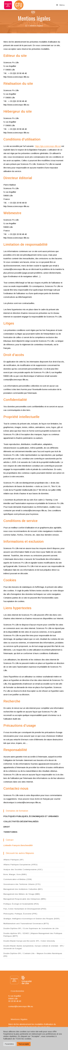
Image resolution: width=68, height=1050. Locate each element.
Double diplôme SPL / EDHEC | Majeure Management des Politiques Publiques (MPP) (32, 934)
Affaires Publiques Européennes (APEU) (20, 865)
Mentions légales (36, 26)
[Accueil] (26, 26)
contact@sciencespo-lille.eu (20, 1006)
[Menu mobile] (60, 5)
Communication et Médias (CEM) (17, 879)
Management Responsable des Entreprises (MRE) (24, 899)
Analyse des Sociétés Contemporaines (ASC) (23, 869)
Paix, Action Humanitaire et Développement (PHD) (24, 909)
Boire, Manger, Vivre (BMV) (15, 874)
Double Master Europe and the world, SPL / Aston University (29, 941)
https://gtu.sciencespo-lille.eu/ (48, 146)
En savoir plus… (45, 1027)
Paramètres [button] (9, 1044)
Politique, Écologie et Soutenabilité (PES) (21, 904)
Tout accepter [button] (23, 1044)
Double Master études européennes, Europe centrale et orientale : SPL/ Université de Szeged (33, 947)
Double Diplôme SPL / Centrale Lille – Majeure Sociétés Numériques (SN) (32, 954)
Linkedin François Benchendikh (18, 845)
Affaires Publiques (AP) (13, 860)
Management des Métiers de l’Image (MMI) (21, 894)
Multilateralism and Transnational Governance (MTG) (26, 924)
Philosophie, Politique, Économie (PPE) (20, 914)
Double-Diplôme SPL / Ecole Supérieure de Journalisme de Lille (31, 928)
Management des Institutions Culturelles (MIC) (23, 889)
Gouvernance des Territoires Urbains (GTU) (22, 884)
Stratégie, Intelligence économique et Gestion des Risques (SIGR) (31, 919)
